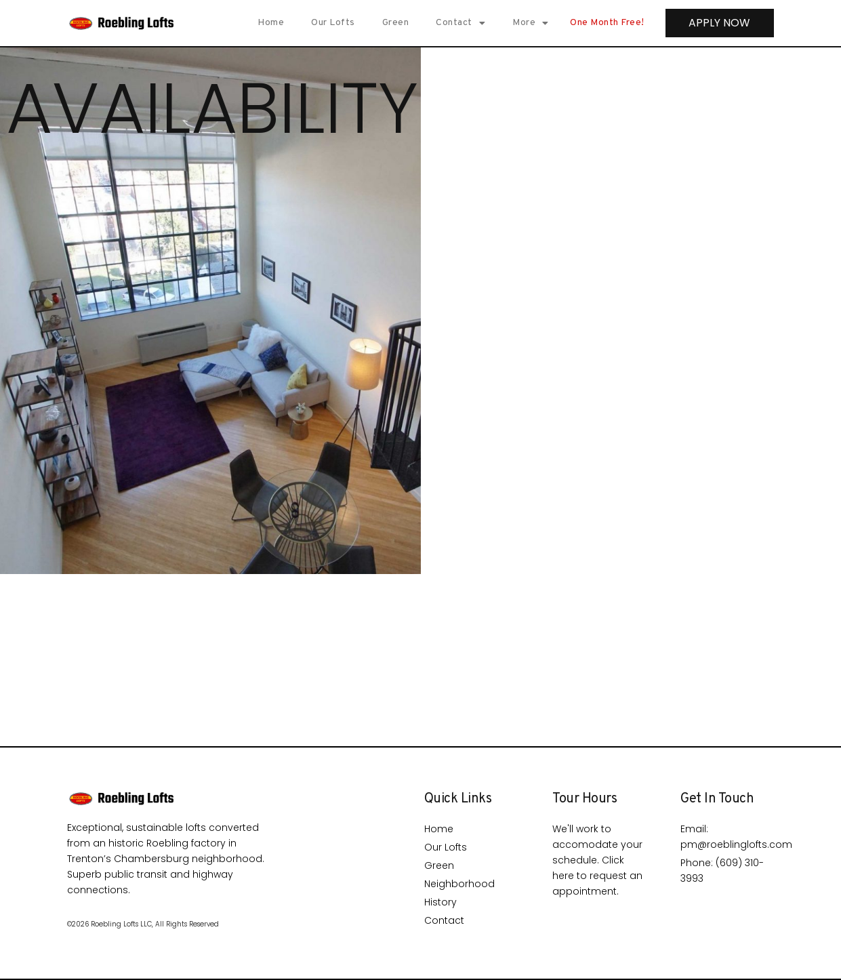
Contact (458, 23)
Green (393, 22)
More (528, 23)
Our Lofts (331, 22)
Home (268, 22)
